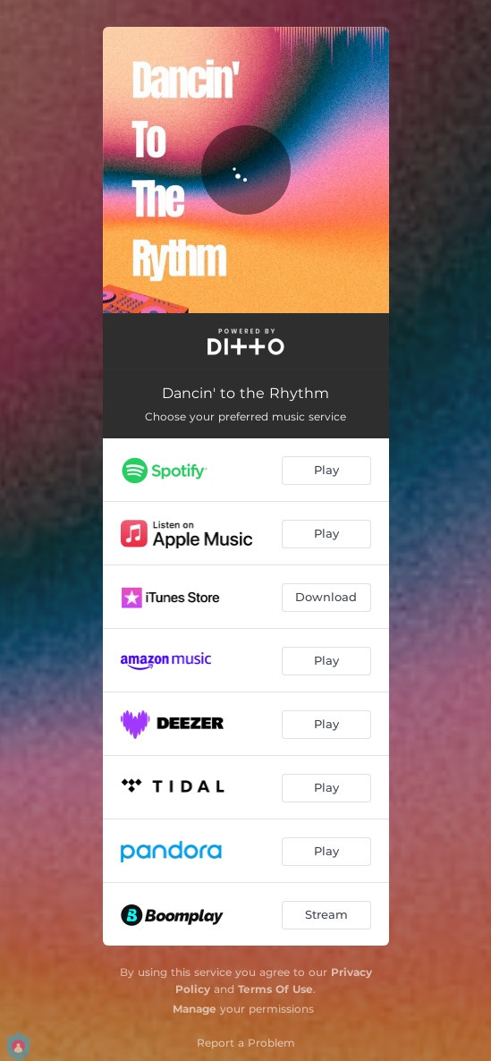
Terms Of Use (275, 989)
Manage (194, 1008)
